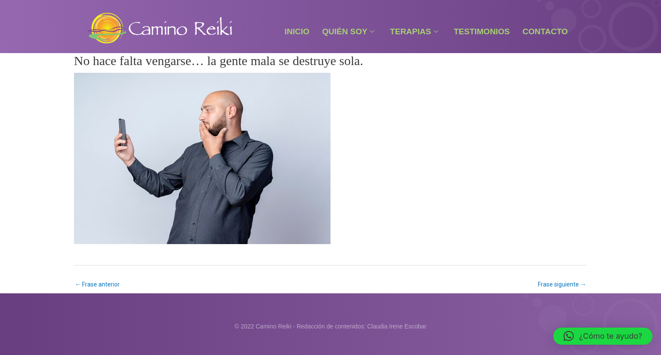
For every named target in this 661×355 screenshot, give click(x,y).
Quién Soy (348, 31)
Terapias (414, 31)
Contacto (545, 31)
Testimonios (482, 31)
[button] (602, 336)
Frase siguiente (562, 284)
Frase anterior (97, 284)
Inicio (296, 31)
